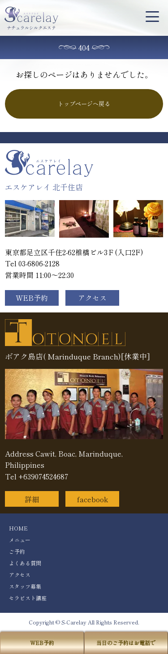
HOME (18, 528)
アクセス (92, 297)
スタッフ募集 (25, 586)
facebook (92, 499)
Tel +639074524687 (36, 476)
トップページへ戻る (84, 103)
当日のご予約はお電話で (125, 642)
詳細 (32, 499)
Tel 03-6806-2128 (32, 263)
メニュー (19, 539)
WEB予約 (32, 297)
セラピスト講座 (28, 598)
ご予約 (17, 551)
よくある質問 (25, 563)
